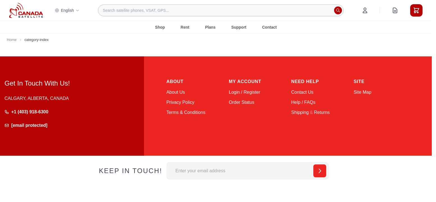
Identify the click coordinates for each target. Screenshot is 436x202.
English (67, 10)
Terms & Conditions (186, 112)
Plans (210, 27)
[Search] (338, 10)
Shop (160, 27)
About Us (175, 92)
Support (238, 27)
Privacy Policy (180, 102)
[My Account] (365, 10)
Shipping (300, 112)
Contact (269, 27)
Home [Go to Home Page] (12, 40)
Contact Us (302, 92)
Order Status (241, 102)
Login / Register (244, 92)
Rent (185, 27)
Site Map (362, 92)
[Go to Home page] (26, 10)
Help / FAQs (303, 102)
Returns (322, 112)
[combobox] (221, 10)
